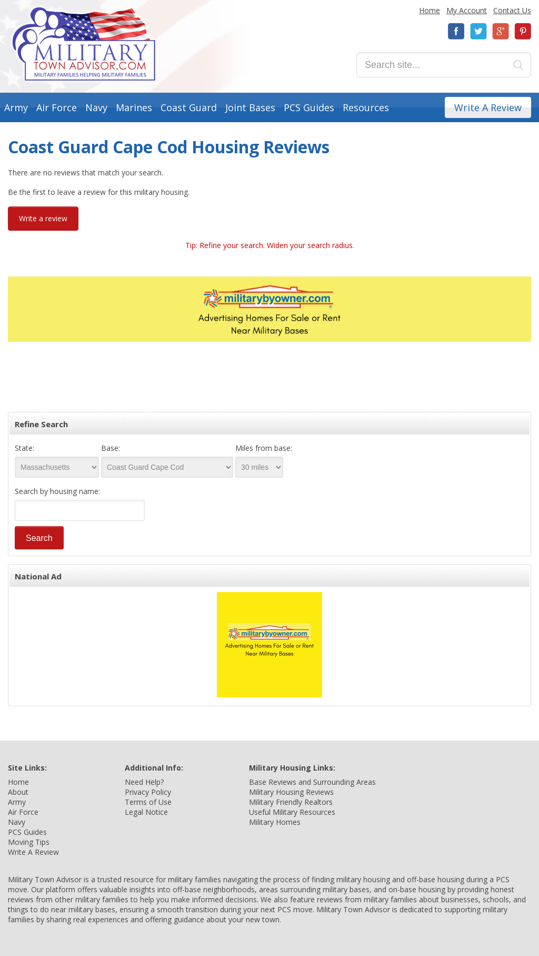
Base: (110, 448)
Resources (366, 107)
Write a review (43, 218)
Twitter (478, 31)
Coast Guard (189, 107)
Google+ (500, 31)
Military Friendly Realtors (291, 802)
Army (16, 107)
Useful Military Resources (292, 812)
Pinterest (522, 31)
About (18, 792)
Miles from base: (263, 448)
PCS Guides (309, 107)
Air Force (56, 107)
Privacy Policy (148, 792)
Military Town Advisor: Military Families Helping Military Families (84, 44)
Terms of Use (148, 802)
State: (24, 448)
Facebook (456, 31)
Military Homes (275, 822)
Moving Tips (28, 842)
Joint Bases (250, 107)
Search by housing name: (57, 491)
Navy (96, 107)
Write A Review (488, 107)
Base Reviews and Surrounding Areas (312, 782)
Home (429, 10)
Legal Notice (146, 812)
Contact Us (512, 10)
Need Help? (144, 782)
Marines (134, 107)
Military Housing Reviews (291, 792)
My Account (466, 10)
